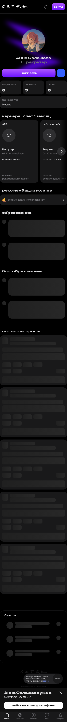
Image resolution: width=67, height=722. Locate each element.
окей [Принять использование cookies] (57, 678)
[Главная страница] (15, 7)
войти (58, 7)
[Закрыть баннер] (61, 693)
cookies (46, 681)
